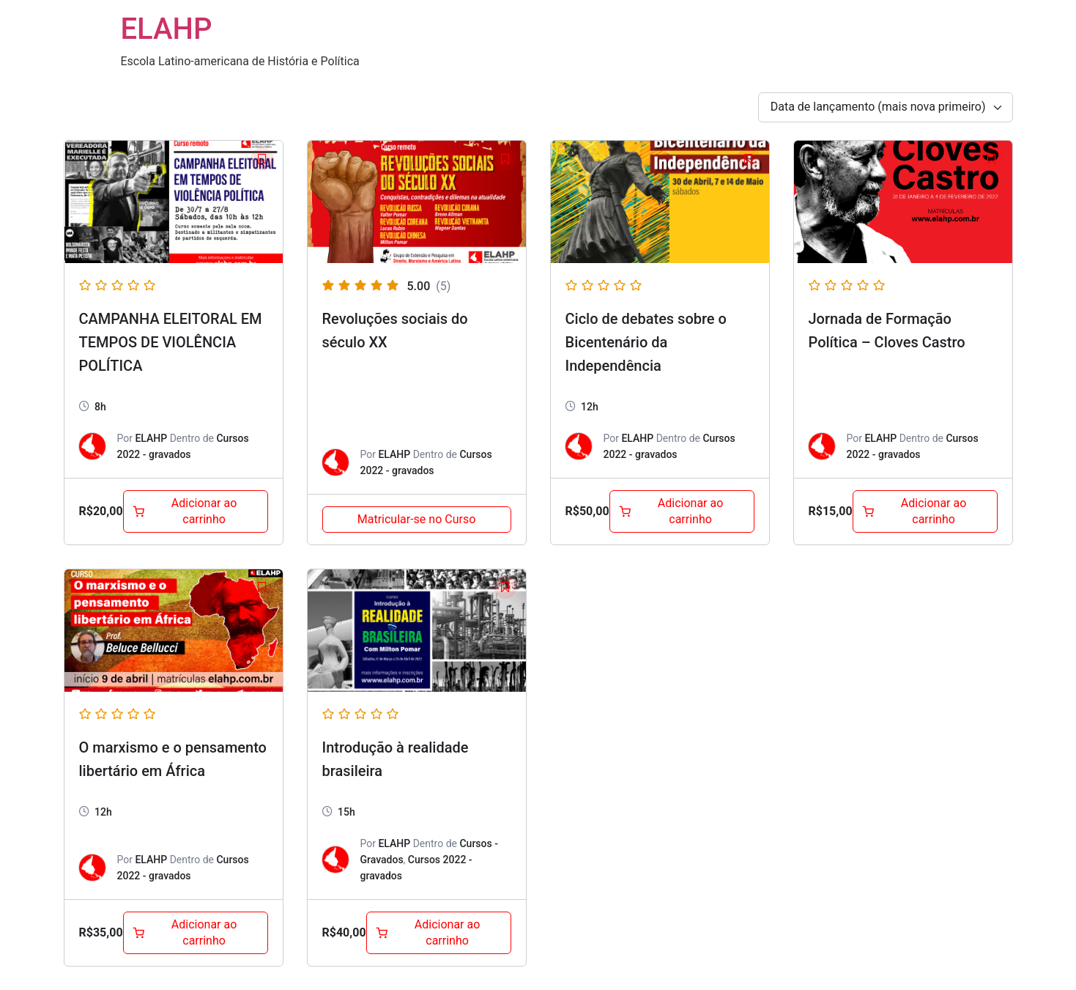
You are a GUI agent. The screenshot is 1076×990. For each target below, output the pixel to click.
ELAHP (166, 29)
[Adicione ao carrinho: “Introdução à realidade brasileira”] (438, 933)
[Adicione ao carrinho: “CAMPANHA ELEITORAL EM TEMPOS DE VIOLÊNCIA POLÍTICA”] (195, 511)
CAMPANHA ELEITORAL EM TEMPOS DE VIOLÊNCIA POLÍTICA (170, 342)
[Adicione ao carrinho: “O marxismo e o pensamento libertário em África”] (195, 933)
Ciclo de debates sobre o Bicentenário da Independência (646, 342)
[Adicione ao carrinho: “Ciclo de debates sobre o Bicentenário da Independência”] (681, 511)
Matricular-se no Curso (416, 519)
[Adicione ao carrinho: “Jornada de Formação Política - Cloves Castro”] (925, 511)
